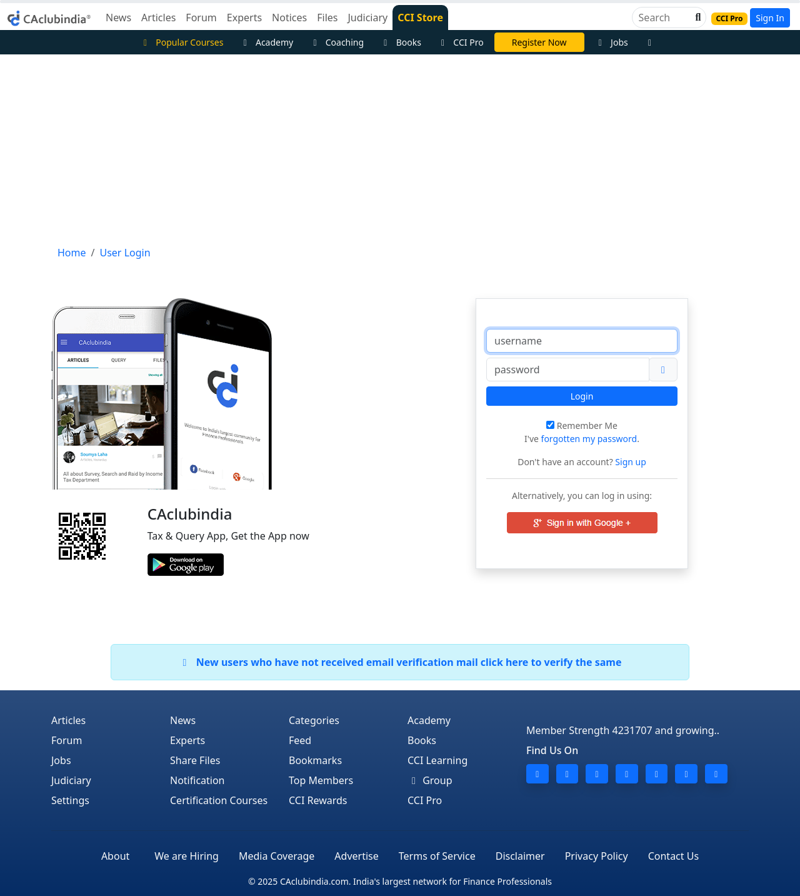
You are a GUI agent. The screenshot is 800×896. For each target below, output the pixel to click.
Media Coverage (276, 856)
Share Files (195, 760)
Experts (187, 740)
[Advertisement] (400, 148)
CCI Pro (461, 42)
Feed (300, 740)
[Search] (664, 17)
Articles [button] (158, 17)
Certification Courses (219, 800)
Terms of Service (437, 856)
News (183, 720)
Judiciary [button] (368, 17)
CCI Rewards (318, 800)
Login (582, 396)
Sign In (770, 18)
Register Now (539, 42)
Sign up (629, 462)
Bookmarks (315, 760)
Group (430, 780)
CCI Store (420, 17)
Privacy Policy (596, 856)
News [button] (118, 17)
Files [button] (327, 17)
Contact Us (673, 856)
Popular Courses (182, 42)
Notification (197, 780)
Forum (66, 740)
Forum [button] (201, 17)
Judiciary (71, 780)
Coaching (336, 42)
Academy (266, 42)
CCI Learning (438, 760)
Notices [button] (289, 17)
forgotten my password (589, 439)
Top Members (321, 780)
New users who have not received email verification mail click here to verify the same (399, 662)
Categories (314, 720)
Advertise (356, 856)
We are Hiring (186, 856)
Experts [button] (244, 17)
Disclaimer (520, 856)
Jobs (611, 42)
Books (400, 42)
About (115, 856)
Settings (70, 800)
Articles (68, 720)
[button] (697, 18)
